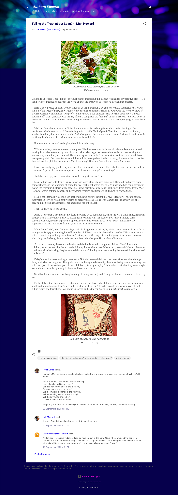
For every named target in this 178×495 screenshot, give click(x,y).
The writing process (48, 358)
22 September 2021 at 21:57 (56, 447)
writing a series (122, 358)
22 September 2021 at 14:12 (56, 409)
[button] (144, 24)
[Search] (150, 7)
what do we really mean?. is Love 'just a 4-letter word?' (86, 358)
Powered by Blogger (89, 476)
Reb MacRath (49, 417)
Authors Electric (46, 7)
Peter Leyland (49, 369)
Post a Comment (43, 454)
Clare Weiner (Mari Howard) (55, 433)
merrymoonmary (95, 482)
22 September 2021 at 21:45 (56, 425)
